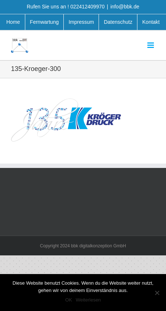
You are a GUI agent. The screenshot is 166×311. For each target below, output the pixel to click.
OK (68, 300)
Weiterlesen (88, 300)
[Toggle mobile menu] (151, 45)
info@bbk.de (124, 7)
